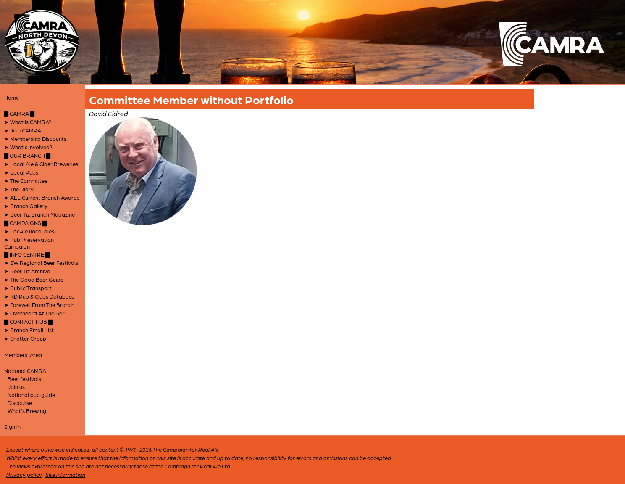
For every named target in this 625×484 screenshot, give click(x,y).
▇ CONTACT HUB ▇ (28, 321)
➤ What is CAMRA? (27, 122)
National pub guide (31, 394)
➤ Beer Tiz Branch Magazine (39, 214)
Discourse (20, 402)
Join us (16, 386)
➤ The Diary (19, 189)
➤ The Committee (25, 180)
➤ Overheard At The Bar (34, 313)
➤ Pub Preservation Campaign (29, 242)
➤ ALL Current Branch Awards (41, 197)
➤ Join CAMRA (22, 130)
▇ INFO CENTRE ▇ (27, 254)
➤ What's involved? (28, 147)
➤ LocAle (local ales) (30, 231)
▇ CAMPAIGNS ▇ (25, 223)
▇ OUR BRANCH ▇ (27, 155)
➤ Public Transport (28, 288)
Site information (65, 474)
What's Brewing (27, 410)
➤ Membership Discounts (35, 138)
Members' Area (23, 355)
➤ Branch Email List (29, 330)
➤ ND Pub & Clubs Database (39, 296)
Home (11, 97)
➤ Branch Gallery (25, 206)
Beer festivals (24, 379)
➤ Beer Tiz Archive (27, 271)
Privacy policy (24, 474)
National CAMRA (25, 371)
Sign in (12, 426)
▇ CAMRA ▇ (19, 113)
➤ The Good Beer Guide (33, 279)
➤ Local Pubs (21, 172)
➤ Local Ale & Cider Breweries (41, 164)
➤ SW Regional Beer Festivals (41, 262)
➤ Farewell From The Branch (39, 305)
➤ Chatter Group (25, 338)
